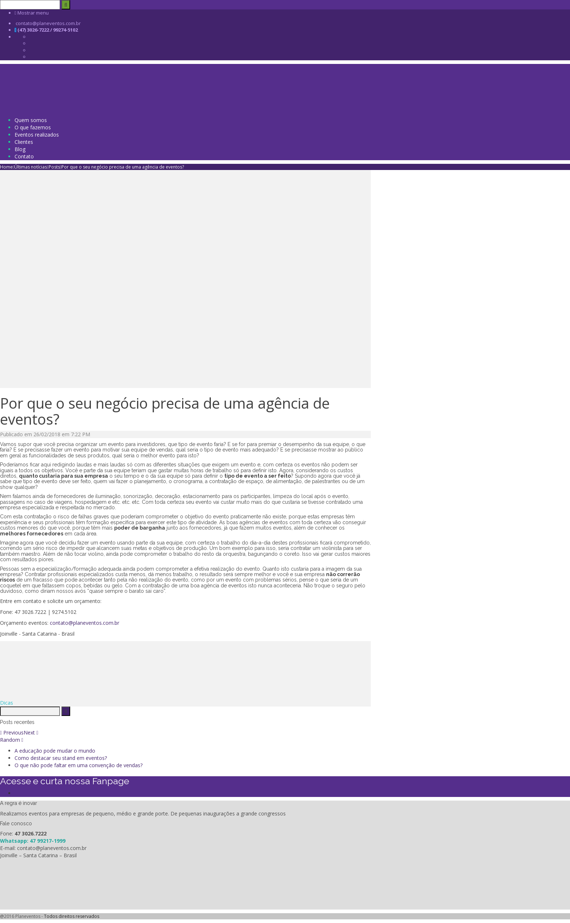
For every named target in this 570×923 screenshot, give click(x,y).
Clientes (24, 141)
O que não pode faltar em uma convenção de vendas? (78, 765)
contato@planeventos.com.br (84, 622)
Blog (20, 149)
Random (11, 739)
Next (31, 732)
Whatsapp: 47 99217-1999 (32, 840)
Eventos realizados (37, 134)
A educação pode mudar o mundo (55, 750)
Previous (12, 732)
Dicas (6, 702)
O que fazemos (33, 127)
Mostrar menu (32, 12)
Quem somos (31, 120)
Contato (24, 156)
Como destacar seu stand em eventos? (61, 757)
